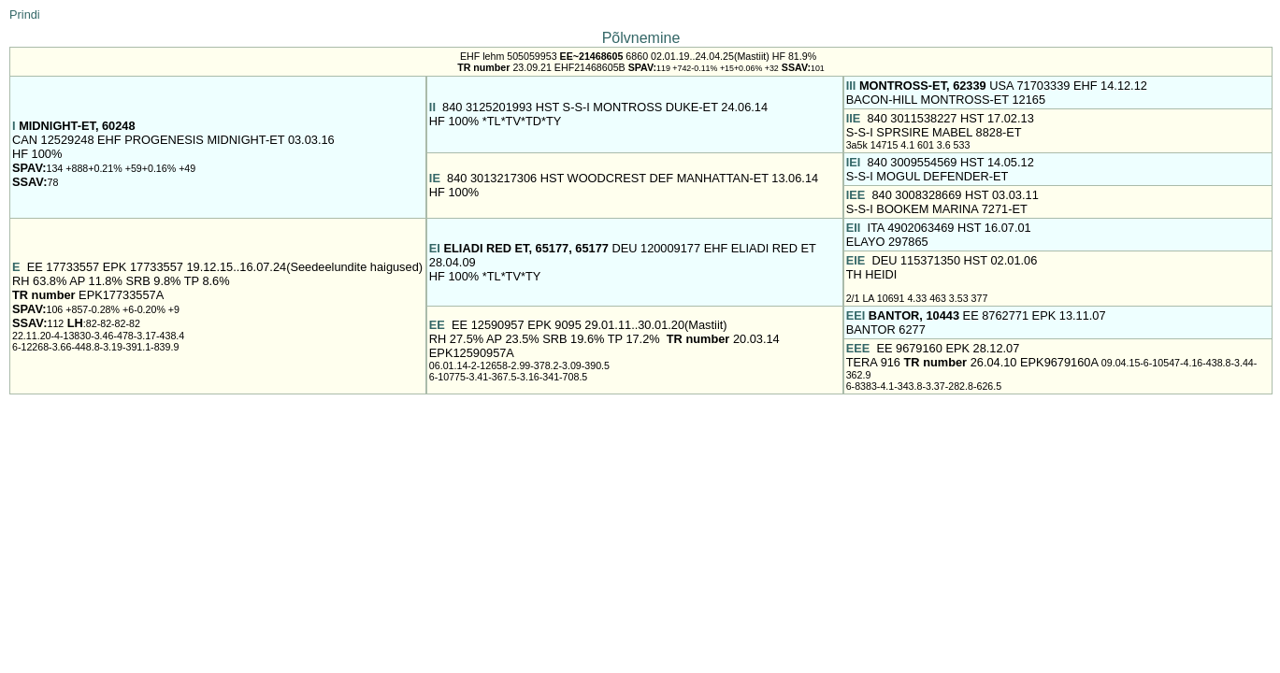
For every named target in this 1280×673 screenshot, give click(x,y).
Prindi (24, 14)
